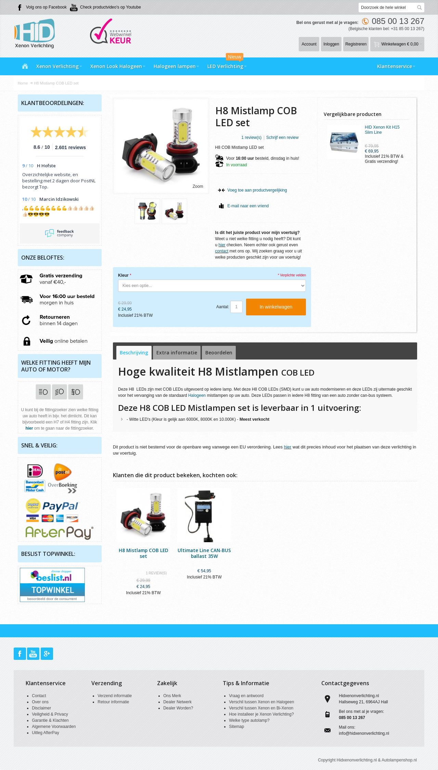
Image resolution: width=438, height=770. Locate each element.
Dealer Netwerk (177, 702)
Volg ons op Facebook (46, 7)
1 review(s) (252, 137)
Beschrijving (134, 352)
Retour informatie (113, 702)
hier (222, 245)
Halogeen (197, 395)
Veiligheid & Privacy (50, 714)
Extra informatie (176, 352)
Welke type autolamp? (249, 720)
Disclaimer (41, 708)
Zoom (198, 186)
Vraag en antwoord (246, 695)
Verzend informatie (115, 695)
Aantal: (222, 306)
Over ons (40, 702)
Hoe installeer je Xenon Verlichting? (261, 714)
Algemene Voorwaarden (54, 726)
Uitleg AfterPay (45, 732)
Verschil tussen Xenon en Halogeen (261, 702)
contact (222, 251)
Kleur (123, 275)
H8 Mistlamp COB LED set (143, 553)
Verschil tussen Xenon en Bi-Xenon (261, 708)
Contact (39, 695)
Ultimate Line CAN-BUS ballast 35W (204, 553)
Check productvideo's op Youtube (110, 7)
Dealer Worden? (178, 708)
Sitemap (236, 726)
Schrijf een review (282, 137)
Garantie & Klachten (50, 720)
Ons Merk (172, 695)
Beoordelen (218, 352)
